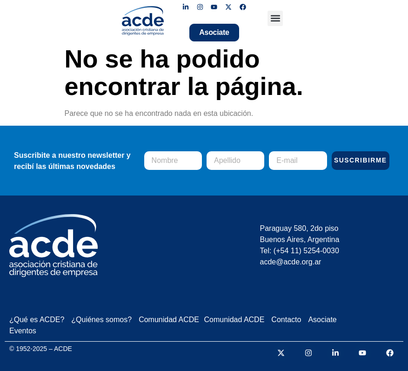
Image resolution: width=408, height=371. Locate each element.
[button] (275, 18)
